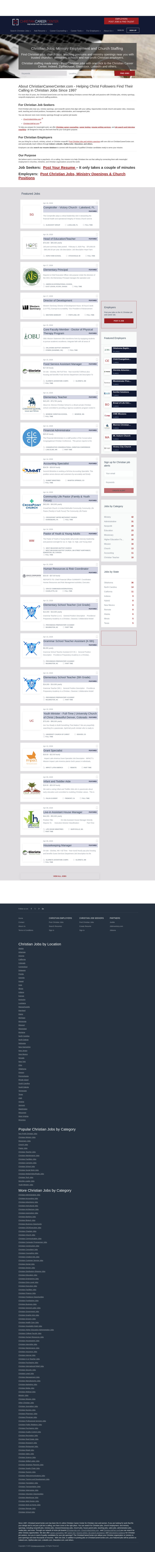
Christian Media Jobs (26, 1388)
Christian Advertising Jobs (28, 1202)
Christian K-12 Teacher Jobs (29, 1359)
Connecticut (23, 967)
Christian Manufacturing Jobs (29, 1381)
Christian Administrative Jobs (29, 1195)
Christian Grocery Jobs (27, 1319)
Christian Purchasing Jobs (28, 1363)
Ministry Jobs (23, 1395)
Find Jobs (124, 73)
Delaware (22, 970)
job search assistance (96, 1533)
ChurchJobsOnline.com (33, 119)
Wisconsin (22, 1113)
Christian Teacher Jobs (27, 1152)
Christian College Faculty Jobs (30, 1333)
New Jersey (23, 1051)
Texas (21, 1094)
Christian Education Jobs (28, 1275)
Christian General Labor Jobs (30, 1308)
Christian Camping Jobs (28, 1163)
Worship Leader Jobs (27, 1181)
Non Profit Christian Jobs (28, 1134)
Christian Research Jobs (28, 1443)
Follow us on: (23, 909)
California (22, 959)
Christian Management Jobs (29, 1377)
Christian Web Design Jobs (29, 1501)
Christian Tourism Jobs (27, 1472)
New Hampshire (25, 1047)
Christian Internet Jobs (27, 1355)
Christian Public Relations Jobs (30, 1425)
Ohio (20, 1065)
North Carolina (24, 1036)
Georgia (22, 978)
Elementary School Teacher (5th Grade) (66, 677)
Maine (21, 1014)
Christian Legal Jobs (26, 1374)
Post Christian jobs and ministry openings (84, 141)
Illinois (21, 989)
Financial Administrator (56, 430)
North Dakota (23, 1040)
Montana (22, 1032)
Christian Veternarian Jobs (28, 1490)
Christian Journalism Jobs (28, 1406)
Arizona (21, 956)
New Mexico (23, 1054)
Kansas (21, 996)
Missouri (22, 1025)
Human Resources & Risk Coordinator (66, 568)
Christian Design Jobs (27, 1268)
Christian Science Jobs (27, 1457)
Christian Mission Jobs (27, 1399)
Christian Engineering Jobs (29, 1279)
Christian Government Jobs (29, 1312)
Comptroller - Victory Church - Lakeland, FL (69, 207)
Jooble (112, 922)
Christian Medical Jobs (27, 1392)
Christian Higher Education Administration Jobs (36, 1330)
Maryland (22, 1010)
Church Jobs (23, 1145)
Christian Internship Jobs (28, 1344)
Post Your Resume (59, 167)
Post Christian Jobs (56, 922)
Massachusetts (24, 1007)
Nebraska (22, 1043)
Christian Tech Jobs (26, 1177)
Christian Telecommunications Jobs (32, 1476)
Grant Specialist (52, 750)
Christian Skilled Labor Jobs (29, 1461)
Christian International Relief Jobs (31, 1366)
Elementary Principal (55, 269)
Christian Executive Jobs (28, 1286)
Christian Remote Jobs (27, 1508)
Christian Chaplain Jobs (27, 1231)
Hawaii (21, 981)
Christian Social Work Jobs (29, 1170)
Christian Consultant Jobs (28, 1249)
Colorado (22, 963)
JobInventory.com (116, 926)
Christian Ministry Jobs (27, 1137)
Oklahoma (22, 1069)
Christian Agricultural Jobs (28, 1206)
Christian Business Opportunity (30, 1224)
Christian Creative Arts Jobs (29, 1257)
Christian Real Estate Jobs (29, 1439)
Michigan (22, 1018)
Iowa (20, 985)
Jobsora (113, 930)
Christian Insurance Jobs (28, 1352)
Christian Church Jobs (27, 1235)
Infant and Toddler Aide (57, 781)
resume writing (81, 1533)
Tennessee (23, 1091)
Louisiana (22, 1003)
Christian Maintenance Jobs (29, 1156)
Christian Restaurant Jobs (29, 1446)
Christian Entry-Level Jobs (28, 1282)
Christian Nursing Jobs (27, 1410)
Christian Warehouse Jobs (28, 1498)
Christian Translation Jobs (28, 1483)
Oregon (21, 1072)
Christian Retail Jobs (26, 1450)
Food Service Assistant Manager (62, 364)
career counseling (57, 1533)
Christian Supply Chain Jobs (29, 1468)
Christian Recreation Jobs (28, 1436)
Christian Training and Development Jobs (34, 1479)
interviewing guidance (117, 1533)
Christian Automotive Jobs (28, 1213)
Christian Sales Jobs (26, 1454)
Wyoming (22, 1120)
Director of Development (57, 300)
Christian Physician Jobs (28, 1417)
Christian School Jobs (27, 1166)
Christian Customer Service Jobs (31, 1260)
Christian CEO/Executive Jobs (30, 1228)
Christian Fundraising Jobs (29, 1301)
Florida (21, 974)
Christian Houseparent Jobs (29, 1341)
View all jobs (59, 876)
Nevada (21, 1058)
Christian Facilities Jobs (27, 1159)
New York (22, 1062)
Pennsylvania (24, 1076)
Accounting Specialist (56, 463)
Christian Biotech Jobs (27, 1220)
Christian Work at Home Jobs (30, 1505)
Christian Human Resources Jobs (31, 1337)
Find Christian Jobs (86, 922)
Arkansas (22, 952)
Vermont (22, 1105)
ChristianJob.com (73, 1530)
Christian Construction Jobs (29, 1246)
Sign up (132, 30)
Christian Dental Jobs (27, 1264)
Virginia (21, 1102)
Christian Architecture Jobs (29, 1209)
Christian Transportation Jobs (30, 1487)
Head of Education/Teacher (59, 238)
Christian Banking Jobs (27, 1217)
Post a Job (119, 321)
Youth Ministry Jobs (26, 1185)
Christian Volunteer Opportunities (31, 1494)
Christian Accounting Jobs (28, 1198)
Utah (20, 1098)
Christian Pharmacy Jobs (28, 1414)
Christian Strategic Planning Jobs (31, 1465)
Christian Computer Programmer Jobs (33, 1242)
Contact (21, 922)
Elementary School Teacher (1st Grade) (66, 604)
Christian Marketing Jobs (28, 1384)
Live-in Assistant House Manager (62, 812)
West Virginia (23, 1116)
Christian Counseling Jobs (28, 1253)
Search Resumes (55, 926)
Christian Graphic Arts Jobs (29, 1315)
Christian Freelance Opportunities (31, 1297)
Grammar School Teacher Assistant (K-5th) (68, 641)
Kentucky (22, 1000)
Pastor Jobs (23, 1148)
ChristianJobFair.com (32, 123)
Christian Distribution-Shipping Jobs (32, 1271)
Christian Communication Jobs (30, 1239)
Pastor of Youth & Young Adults (61, 533)
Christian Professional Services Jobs (32, 1421)
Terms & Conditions (26, 930)
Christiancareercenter (38, 1546)
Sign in (120, 30)
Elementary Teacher (55, 397)
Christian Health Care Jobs (29, 1322)
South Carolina (24, 1083)
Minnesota (22, 1021)
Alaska (21, 948)
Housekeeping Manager (57, 845)
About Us (22, 926)
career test (71, 1533)
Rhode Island (24, 1080)
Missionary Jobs (25, 1141)
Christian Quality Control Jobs (30, 1432)
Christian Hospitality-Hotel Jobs (30, 1326)
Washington (23, 1109)
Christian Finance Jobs (27, 1293)
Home (21, 918)
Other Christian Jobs (26, 1403)
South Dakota (24, 1087)
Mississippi (23, 1029)
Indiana (21, 992)
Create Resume (85, 926)
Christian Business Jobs (28, 1304)
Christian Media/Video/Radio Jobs (31, 1174)
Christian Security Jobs (27, 1370)
